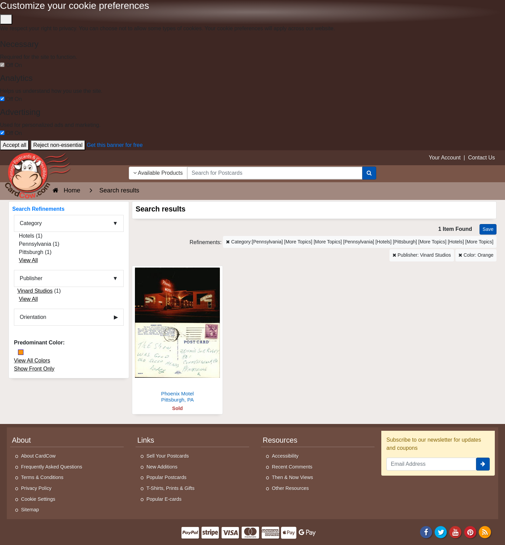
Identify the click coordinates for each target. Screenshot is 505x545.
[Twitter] (441, 531)
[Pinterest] (470, 531)
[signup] (483, 464)
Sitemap (30, 509)
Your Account (445, 157)
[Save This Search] (488, 229)
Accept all (14, 145)
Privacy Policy (36, 488)
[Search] (369, 173)
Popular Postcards (166, 477)
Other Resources (290, 488)
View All (28, 260)
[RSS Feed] (485, 531)
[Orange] (20, 352)
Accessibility (285, 456)
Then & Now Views (292, 477)
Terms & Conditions (42, 477)
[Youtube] (456, 531)
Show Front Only (34, 369)
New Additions (161, 467)
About (21, 440)
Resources (280, 440)
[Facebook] (426, 531)
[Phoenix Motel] (177, 336)
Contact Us (481, 157)
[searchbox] (275, 173)
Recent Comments (292, 467)
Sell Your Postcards (167, 456)
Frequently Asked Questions (51, 467)
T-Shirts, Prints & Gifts (170, 488)
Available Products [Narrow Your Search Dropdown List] (158, 173)
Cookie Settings (38, 499)
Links (145, 440)
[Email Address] (431, 464)
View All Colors (32, 360)
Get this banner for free (115, 145)
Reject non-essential (58, 145)
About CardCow (38, 456)
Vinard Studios (35, 291)
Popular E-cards (163, 499)
